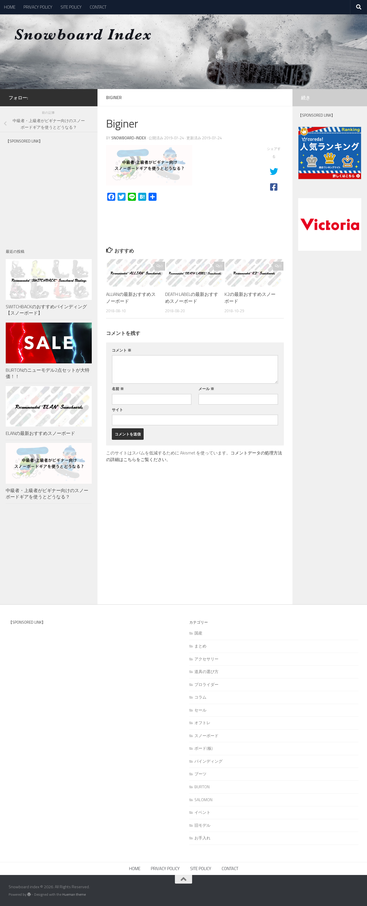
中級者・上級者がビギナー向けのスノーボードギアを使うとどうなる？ (47, 493)
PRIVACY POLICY (38, 7)
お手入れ (202, 838)
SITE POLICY (71, 7)
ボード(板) (203, 748)
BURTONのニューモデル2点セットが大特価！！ (47, 373)
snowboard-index (128, 138)
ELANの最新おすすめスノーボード (40, 433)
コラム (200, 697)
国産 (198, 633)
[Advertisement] (49, 195)
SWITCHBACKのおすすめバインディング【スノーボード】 (46, 309)
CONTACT (98, 7)
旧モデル (202, 825)
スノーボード (206, 735)
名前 (118, 389)
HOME (9, 7)
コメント (121, 350)
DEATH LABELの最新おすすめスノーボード (189, 297)
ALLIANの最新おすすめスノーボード (131, 297)
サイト (117, 409)
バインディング (208, 761)
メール (206, 389)
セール (200, 710)
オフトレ (202, 723)
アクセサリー (206, 659)
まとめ (200, 646)
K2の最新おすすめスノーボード (250, 297)
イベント (202, 812)
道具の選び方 (206, 671)
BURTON (202, 787)
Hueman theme (74, 894)
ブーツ (200, 774)
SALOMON (203, 800)
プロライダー (206, 684)
